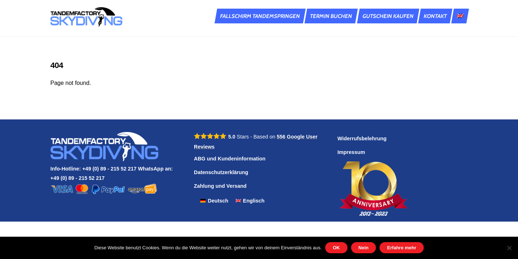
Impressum (351, 152)
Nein (363, 247)
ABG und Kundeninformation (229, 159)
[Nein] (509, 247)
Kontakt (435, 16)
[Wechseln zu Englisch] (460, 16)
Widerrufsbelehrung (362, 138)
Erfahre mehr (401, 247)
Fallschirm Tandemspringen (260, 16)
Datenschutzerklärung (221, 172)
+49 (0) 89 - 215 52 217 (77, 178)
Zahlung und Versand (220, 186)
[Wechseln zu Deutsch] (214, 200)
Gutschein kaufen (388, 16)
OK (336, 247)
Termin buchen (331, 16)
